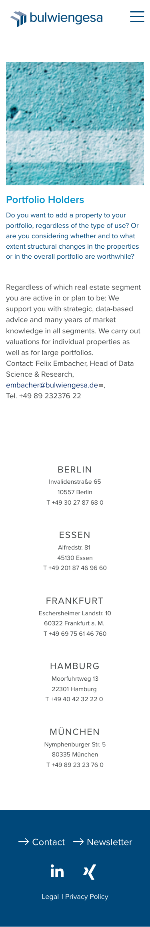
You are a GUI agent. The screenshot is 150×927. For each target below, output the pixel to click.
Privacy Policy (86, 897)
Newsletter (109, 842)
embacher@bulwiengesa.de (55, 385)
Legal (50, 897)
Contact (48, 842)
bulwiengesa (68, 21)
